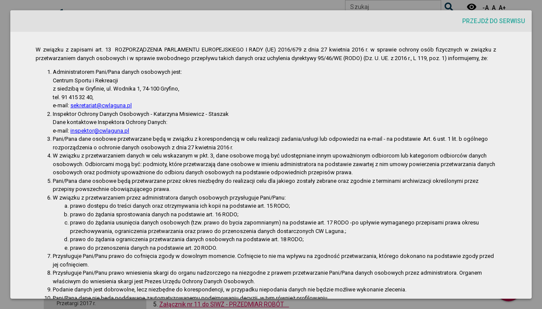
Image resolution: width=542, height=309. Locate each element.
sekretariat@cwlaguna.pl (101, 105)
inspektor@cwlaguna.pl (99, 130)
